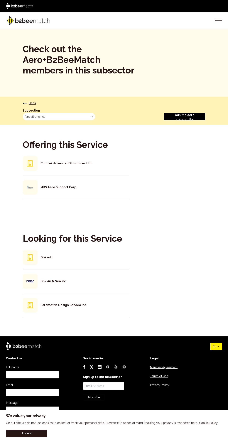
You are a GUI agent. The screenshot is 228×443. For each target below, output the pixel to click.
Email (9, 385)
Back (29, 103)
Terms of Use (159, 376)
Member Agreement (164, 367)
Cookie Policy (208, 423)
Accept (27, 433)
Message (12, 403)
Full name (12, 367)
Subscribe (93, 397)
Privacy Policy (159, 385)
